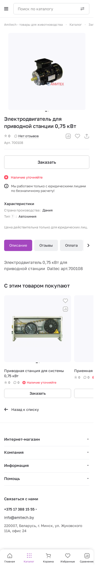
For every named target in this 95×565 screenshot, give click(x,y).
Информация (16, 465)
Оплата (71, 245)
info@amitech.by (19, 517)
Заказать (47, 162)
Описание (18, 245)
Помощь (12, 478)
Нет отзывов (26, 136)
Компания (14, 452)
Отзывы (46, 245)
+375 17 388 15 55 (19, 509)
